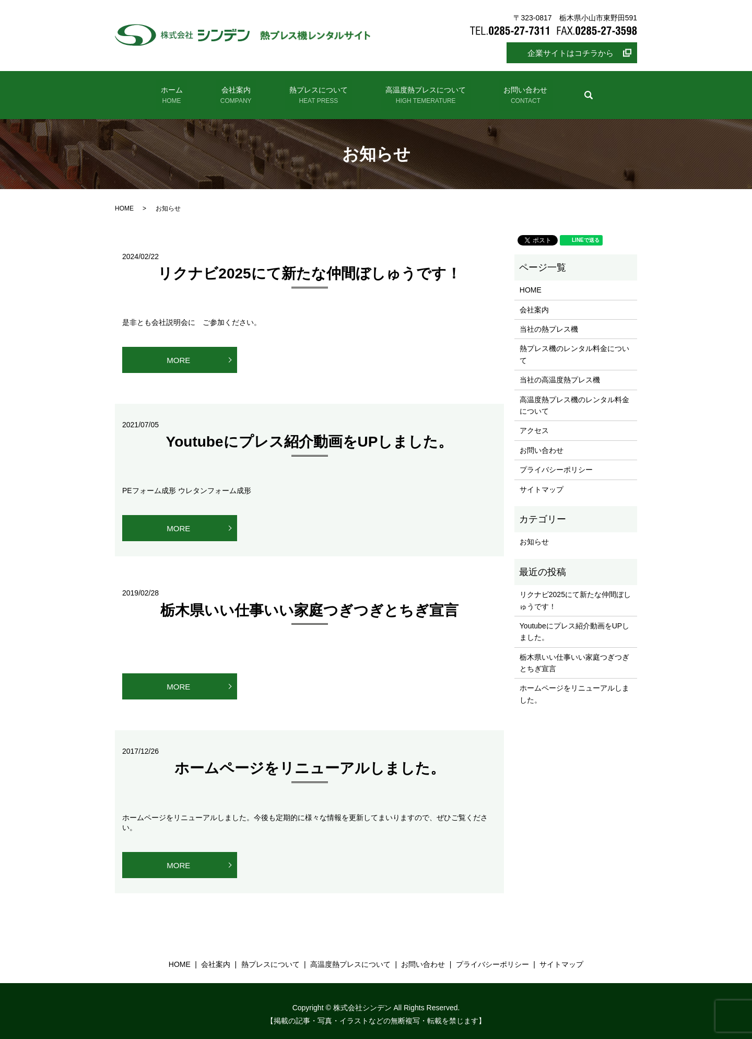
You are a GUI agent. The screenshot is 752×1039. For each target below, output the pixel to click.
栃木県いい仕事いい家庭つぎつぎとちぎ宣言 (309, 603)
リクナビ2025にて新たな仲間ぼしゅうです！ (309, 267)
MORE (178, 352)
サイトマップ (541, 482)
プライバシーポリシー (556, 463)
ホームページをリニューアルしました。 (309, 761)
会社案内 (239, 92)
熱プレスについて (315, 92)
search (572, 91)
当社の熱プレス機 (549, 322)
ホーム (184, 92)
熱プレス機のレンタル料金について (574, 347)
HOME (124, 201)
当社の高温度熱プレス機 (560, 373)
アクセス (534, 423)
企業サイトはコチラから (570, 53)
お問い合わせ (512, 92)
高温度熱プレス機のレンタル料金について (574, 398)
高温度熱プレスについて (417, 92)
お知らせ (534, 535)
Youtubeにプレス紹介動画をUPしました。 (309, 435)
